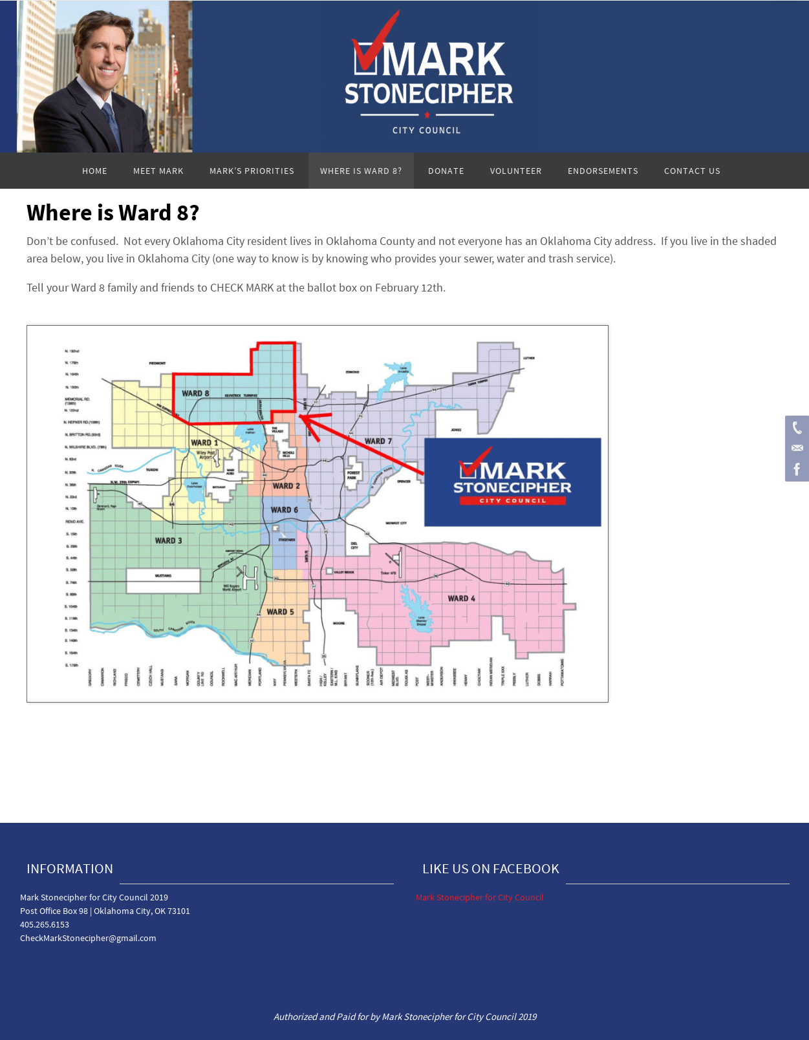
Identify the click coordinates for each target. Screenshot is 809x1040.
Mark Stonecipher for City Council (480, 897)
